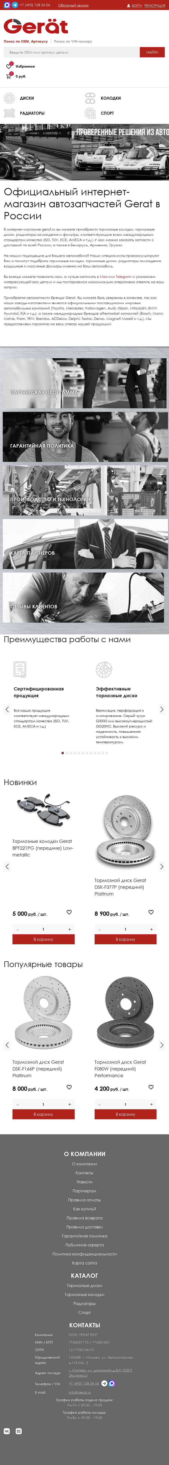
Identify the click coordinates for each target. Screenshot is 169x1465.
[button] (7, 709)
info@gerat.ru (80, 1392)
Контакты (84, 1172)
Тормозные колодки (84, 1294)
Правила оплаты (84, 1199)
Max (103, 276)
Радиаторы (84, 1303)
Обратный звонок (73, 5)
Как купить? (84, 1208)
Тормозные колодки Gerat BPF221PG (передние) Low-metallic (42, 847)
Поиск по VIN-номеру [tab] (73, 41)
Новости (85, 1181)
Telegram (124, 276)
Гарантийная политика (84, 1235)
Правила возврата (85, 1217)
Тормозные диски (84, 1285)
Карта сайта (84, 1262)
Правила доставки (84, 1226)
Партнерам (84, 1190)
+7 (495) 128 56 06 (35, 5)
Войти (137, 6)
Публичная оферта (84, 1244)
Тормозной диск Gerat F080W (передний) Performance (120, 1068)
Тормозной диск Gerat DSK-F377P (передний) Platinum (120, 886)
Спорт (84, 1312)
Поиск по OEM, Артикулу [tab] (26, 41)
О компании (84, 1163)
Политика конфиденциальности (84, 1253)
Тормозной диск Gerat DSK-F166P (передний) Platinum (38, 1068)
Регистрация (154, 6)
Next (155, 152)
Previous (23, 152)
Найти (152, 52)
